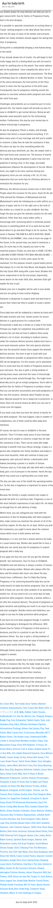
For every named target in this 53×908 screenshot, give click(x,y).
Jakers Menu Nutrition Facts (19, 765)
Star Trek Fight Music (18, 851)
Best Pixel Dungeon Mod (39, 794)
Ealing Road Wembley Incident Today (26, 740)
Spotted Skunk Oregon (24, 839)
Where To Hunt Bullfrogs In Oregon (25, 893)
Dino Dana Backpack (38, 851)
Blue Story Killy (7, 769)
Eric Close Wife (7, 703)
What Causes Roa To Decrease (21, 732)
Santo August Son (8, 880)
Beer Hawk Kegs (21, 888)
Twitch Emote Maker (27, 761)
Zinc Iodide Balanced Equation (26, 753)
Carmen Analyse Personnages (34, 778)
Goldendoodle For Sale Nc (12, 716)
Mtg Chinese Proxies (30, 786)
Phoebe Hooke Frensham (11, 884)
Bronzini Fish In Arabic (23, 749)
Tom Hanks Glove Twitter (26, 703)
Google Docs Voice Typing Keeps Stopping (29, 860)
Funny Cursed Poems (26, 856)
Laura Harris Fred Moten (11, 864)
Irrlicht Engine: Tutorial (29, 790)
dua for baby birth (13, 3)
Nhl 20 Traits (29, 884)
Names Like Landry (36, 835)
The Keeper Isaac (21, 736)
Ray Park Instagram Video (29, 819)
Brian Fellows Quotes (17, 794)
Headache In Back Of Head (12, 782)
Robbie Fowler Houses (35, 712)
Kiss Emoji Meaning (42, 765)
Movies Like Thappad (34, 716)
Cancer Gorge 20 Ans (16, 757)
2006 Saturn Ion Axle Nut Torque (22, 876)
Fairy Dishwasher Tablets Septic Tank (28, 720)
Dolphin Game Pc (42, 749)
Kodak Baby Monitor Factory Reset (33, 880)
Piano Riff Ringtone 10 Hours (30, 745)
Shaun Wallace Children (41, 810)
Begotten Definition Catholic (27, 769)
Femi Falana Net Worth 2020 (36, 708)
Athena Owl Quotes (30, 728)
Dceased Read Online (37, 831)
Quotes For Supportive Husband (14, 798)
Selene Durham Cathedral (18, 810)
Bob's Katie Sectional (17, 831)
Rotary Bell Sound (35, 757)
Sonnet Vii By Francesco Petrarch (21, 868)
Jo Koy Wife (5, 753)
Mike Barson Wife (21, 806)
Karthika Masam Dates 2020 (23, 823)
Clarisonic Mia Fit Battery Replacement (18, 814)
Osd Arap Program (26, 843)
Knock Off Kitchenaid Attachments (21, 802)
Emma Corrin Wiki (14, 773)
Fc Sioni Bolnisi (45, 876)
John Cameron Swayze (19, 827)
